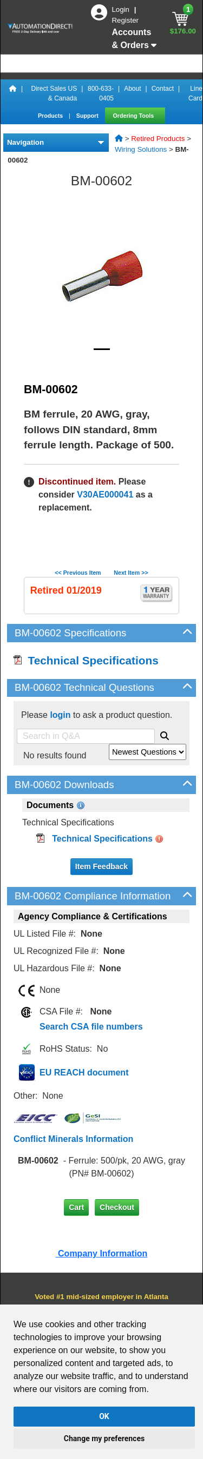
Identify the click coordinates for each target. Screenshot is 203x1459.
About (132, 88)
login (60, 715)
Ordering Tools (134, 115)
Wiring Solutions (141, 149)
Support (88, 115)
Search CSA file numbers (91, 1026)
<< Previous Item (78, 572)
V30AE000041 (105, 494)
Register (125, 20)
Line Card (195, 93)
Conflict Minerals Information (73, 1139)
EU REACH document (84, 1072)
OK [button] (104, 1416)
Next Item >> (131, 572)
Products (51, 115)
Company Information (102, 1253)
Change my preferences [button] (104, 1438)
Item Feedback (101, 866)
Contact (163, 88)
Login (121, 9)
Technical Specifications (86, 660)
